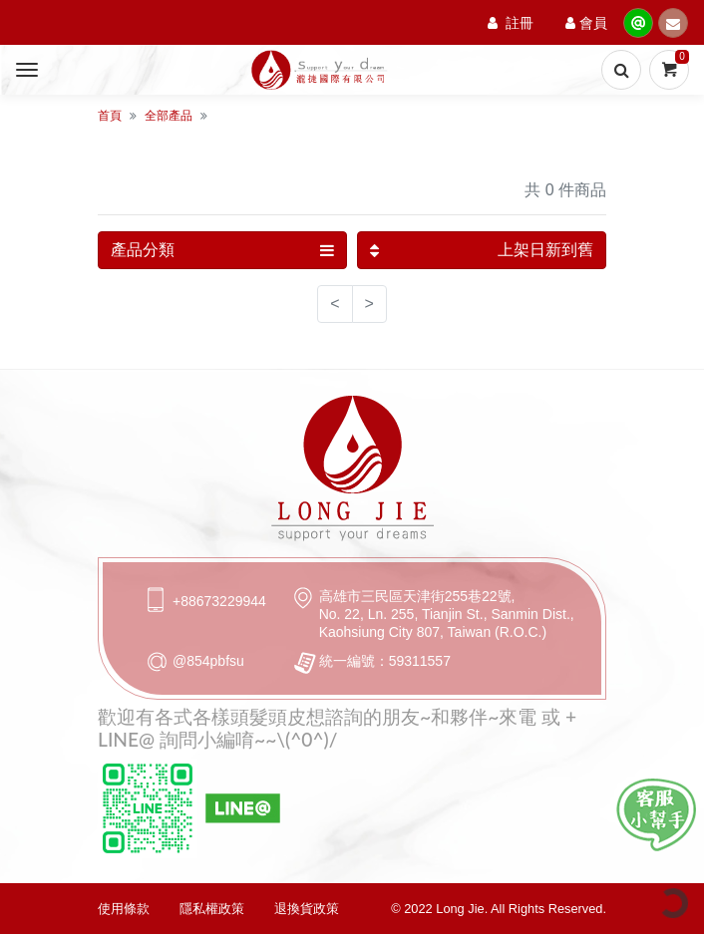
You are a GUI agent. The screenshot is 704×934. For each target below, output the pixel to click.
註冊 (510, 22)
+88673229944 (219, 601)
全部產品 (168, 116)
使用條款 (124, 908)
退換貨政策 (306, 908)
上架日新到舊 (481, 249)
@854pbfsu (208, 661)
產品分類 (222, 249)
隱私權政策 (211, 908)
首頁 (110, 116)
